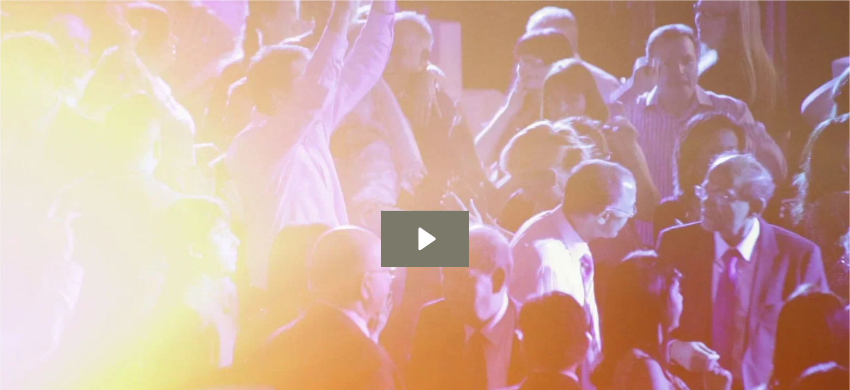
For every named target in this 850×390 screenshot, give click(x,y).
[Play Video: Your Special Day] (425, 239)
